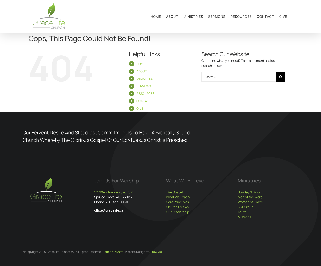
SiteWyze (155, 252)
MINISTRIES (144, 79)
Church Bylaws (177, 207)
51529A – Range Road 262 (113, 192)
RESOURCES (145, 93)
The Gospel (174, 192)
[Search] (280, 77)
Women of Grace (250, 202)
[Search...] (238, 77)
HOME (140, 64)
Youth (242, 212)
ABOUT (141, 71)
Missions (244, 217)
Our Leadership (177, 212)
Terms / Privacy (113, 252)
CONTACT (143, 101)
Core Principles (177, 202)
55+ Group (245, 207)
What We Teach (178, 197)
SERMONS (143, 86)
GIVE (139, 108)
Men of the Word (250, 197)
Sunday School (249, 192)
